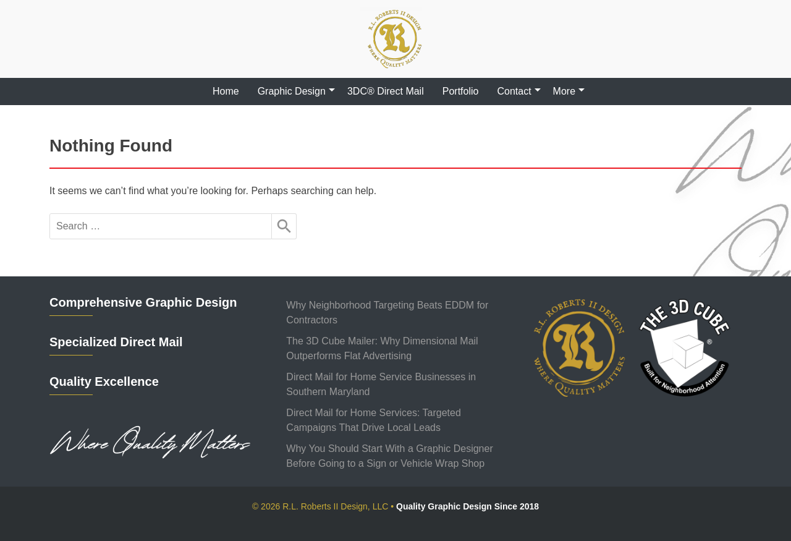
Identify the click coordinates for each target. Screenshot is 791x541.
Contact (514, 91)
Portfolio (460, 91)
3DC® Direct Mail (385, 91)
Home (226, 91)
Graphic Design (292, 91)
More (564, 91)
